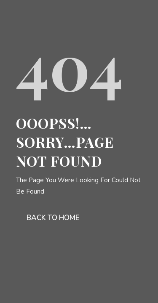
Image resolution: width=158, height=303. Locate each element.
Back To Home (53, 218)
